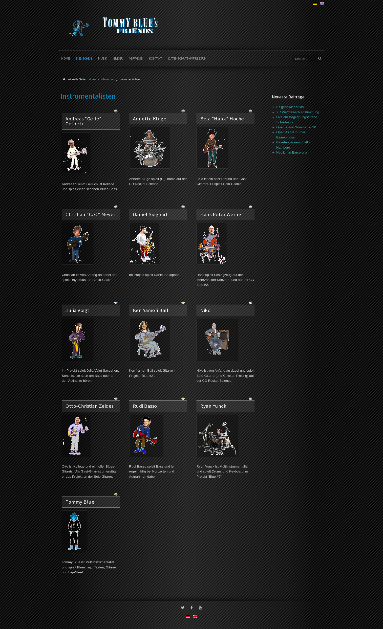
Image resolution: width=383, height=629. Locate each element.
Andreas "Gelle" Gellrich (83, 121)
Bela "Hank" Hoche (222, 118)
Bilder (118, 58)
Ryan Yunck (213, 406)
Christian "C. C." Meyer (90, 214)
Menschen (84, 58)
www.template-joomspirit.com (381, 610)
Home (65, 58)
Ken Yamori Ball (151, 310)
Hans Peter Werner (221, 214)
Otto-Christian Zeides (89, 406)
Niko (205, 310)
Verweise (136, 58)
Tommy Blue (79, 502)
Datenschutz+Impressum (187, 58)
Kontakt (155, 58)
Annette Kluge (150, 118)
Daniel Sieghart (150, 214)
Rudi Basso (145, 406)
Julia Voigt (77, 310)
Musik (102, 58)
